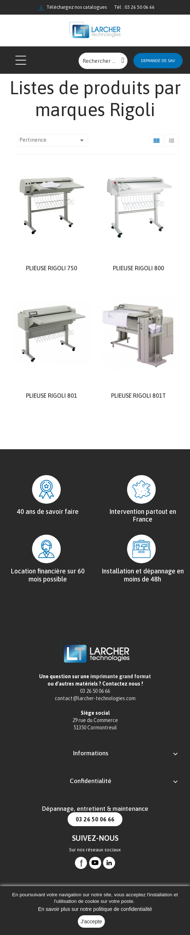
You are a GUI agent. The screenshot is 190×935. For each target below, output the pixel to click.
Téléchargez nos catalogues (72, 7)
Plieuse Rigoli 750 (51, 268)
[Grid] (156, 140)
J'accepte (91, 921)
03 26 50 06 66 (95, 819)
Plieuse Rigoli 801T (138, 395)
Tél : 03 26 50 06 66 (134, 7)
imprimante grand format (120, 676)
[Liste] (171, 140)
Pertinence (52, 140)
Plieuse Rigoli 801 (51, 395)
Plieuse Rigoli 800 (138, 268)
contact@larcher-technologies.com (95, 698)
